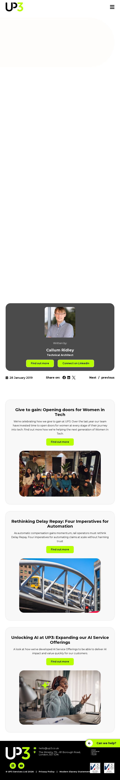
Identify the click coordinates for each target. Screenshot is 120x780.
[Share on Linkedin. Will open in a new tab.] (68, 377)
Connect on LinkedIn (75, 363)
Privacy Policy (47, 771)
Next (92, 377)
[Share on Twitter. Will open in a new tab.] (73, 377)
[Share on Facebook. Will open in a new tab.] (64, 377)
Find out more (40, 363)
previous (107, 377)
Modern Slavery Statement (75, 771)
